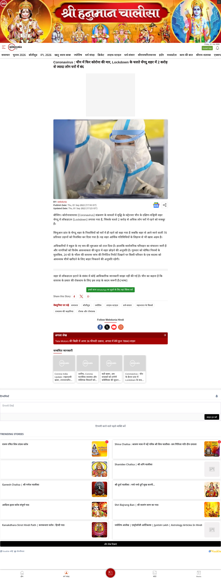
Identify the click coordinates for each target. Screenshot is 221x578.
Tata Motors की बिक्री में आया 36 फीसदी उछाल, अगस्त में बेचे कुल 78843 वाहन (95, 341)
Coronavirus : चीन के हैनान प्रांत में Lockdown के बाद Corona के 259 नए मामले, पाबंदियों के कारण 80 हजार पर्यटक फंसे (134, 376)
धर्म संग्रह (90, 55)
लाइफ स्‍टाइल (114, 55)
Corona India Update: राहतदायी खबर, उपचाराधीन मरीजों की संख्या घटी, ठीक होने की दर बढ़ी (64, 376)
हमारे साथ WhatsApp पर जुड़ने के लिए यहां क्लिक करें (110, 289)
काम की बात (186, 55)
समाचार (6, 55)
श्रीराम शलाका (203, 55)
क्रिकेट (101, 55)
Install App (207, 48)
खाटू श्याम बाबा (62, 55)
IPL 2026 (45, 55)
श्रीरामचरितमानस (147, 55)
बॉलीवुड (33, 55)
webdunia (62, 201)
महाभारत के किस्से (145, 305)
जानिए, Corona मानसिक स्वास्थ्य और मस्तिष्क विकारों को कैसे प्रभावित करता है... (87, 376)
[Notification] (217, 47)
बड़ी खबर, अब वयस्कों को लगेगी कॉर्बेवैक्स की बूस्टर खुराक (110, 376)
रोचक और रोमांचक (86, 311)
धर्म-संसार (129, 55)
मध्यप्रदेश (172, 55)
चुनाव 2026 (19, 55)
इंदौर (161, 55)
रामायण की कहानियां (64, 311)
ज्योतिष (78, 55)
